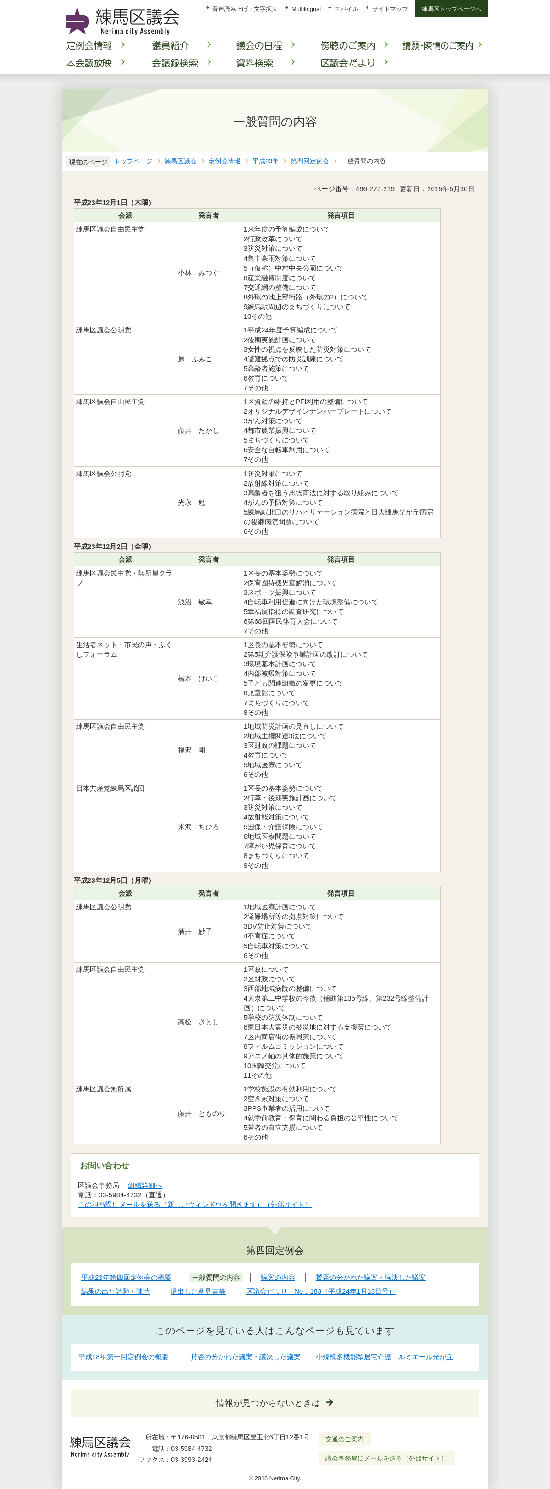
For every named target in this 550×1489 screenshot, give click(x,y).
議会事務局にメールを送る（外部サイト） (386, 1458)
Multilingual (306, 9)
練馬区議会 (181, 161)
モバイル (346, 9)
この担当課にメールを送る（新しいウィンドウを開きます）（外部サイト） (195, 1204)
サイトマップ (390, 9)
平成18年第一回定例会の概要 (127, 1357)
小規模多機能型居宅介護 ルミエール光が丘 (384, 1357)
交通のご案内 (344, 1439)
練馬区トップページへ (451, 9)
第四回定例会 (310, 161)
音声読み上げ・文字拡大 (245, 9)
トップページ (133, 161)
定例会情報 (225, 161)
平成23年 (266, 161)
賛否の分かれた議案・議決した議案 (246, 1357)
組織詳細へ (145, 1185)
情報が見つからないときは (268, 1403)
